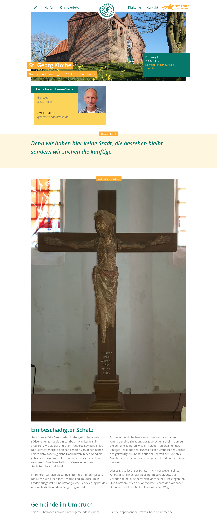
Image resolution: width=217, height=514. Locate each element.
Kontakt (152, 7)
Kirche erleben (71, 7)
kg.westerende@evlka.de (159, 64)
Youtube (150, 68)
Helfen (49, 7)
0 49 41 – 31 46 (46, 113)
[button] (108, 134)
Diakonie (134, 7)
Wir (36, 7)
